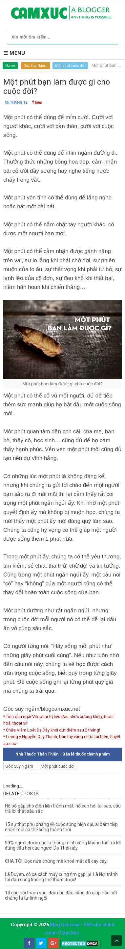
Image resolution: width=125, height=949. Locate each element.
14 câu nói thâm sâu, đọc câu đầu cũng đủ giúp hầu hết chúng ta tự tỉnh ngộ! (61, 895)
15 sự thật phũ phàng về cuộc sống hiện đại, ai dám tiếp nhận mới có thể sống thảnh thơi (61, 827)
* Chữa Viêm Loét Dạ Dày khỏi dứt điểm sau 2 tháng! (51, 730)
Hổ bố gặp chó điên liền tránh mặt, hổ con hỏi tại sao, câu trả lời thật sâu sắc (63, 808)
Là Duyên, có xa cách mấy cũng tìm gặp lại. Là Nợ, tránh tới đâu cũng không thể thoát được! (61, 877)
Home (10, 66)
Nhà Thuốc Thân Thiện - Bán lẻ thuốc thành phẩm (62, 754)
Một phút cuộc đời (70, 66)
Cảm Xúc (69, 933)
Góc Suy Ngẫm (36, 66)
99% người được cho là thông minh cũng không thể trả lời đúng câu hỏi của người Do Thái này (63, 845)
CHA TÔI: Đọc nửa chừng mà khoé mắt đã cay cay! (56, 861)
